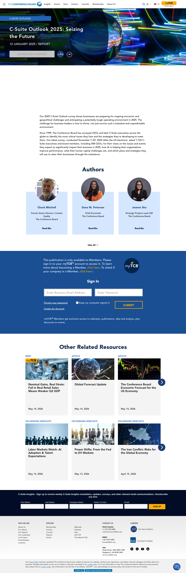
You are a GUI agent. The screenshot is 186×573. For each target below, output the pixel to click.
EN (157, 4)
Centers (74, 4)
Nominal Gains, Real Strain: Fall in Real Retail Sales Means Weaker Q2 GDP (46, 388)
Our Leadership (24, 535)
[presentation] (161, 382)
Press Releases (23, 540)
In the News (22, 537)
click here (93, 267)
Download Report (32, 54)
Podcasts (77, 530)
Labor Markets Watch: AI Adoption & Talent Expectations (44, 453)
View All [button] (91, 245)
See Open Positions (145, 529)
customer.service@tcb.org (112, 532)
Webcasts (77, 527)
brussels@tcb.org (108, 542)
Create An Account (54, 308)
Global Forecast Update (90, 384)
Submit (128, 305)
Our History (22, 530)
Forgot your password (55, 302)
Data (65, 4)
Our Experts (23, 532)
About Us (111, 4)
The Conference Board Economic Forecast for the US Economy (138, 388)
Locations (21, 543)
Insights (47, 4)
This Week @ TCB (80, 537)
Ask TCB (77, 535)
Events (57, 4)
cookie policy (92, 564)
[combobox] (156, 4)
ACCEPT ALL (79, 570)
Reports (49, 535)
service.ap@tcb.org (109, 555)
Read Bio (46, 228)
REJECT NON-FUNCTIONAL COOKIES (98, 570)
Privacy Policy (34, 562)
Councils (85, 4)
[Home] (25, 4)
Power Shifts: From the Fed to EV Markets (93, 451)
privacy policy (46, 567)
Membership (98, 4)
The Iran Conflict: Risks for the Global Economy (138, 451)
